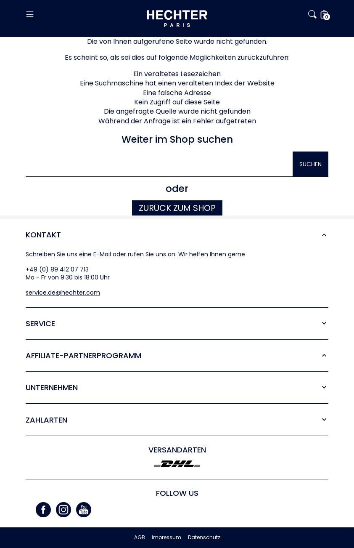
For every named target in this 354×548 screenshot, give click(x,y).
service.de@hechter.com (63, 292)
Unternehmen (52, 387)
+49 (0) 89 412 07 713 (57, 269)
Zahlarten (46, 420)
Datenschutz (204, 537)
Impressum (166, 537)
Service (40, 323)
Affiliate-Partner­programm (83, 355)
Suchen (310, 164)
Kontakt (43, 234)
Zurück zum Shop (177, 208)
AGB (139, 537)
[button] (76, 14)
